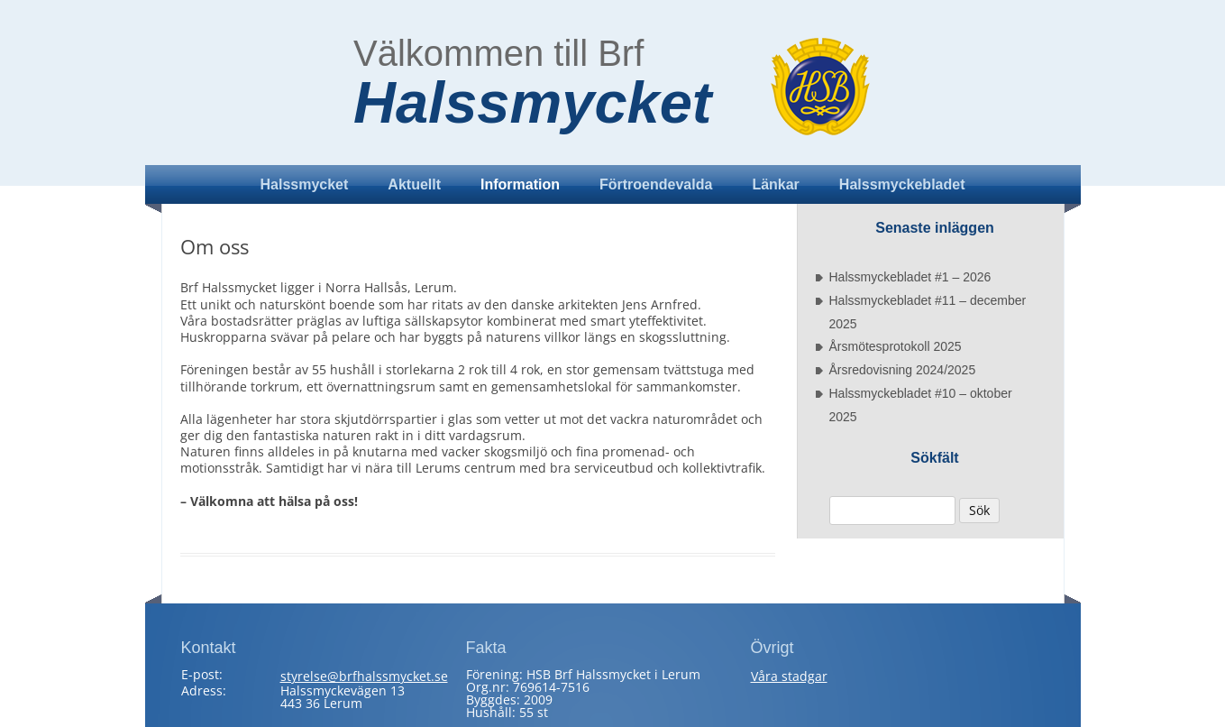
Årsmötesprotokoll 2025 (895, 346)
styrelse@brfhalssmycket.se (364, 676)
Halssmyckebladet (902, 184)
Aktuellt (414, 184)
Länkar (775, 184)
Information (520, 184)
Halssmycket (532, 102)
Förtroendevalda (655, 184)
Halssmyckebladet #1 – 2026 (910, 277)
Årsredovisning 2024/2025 (902, 370)
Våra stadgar (789, 676)
